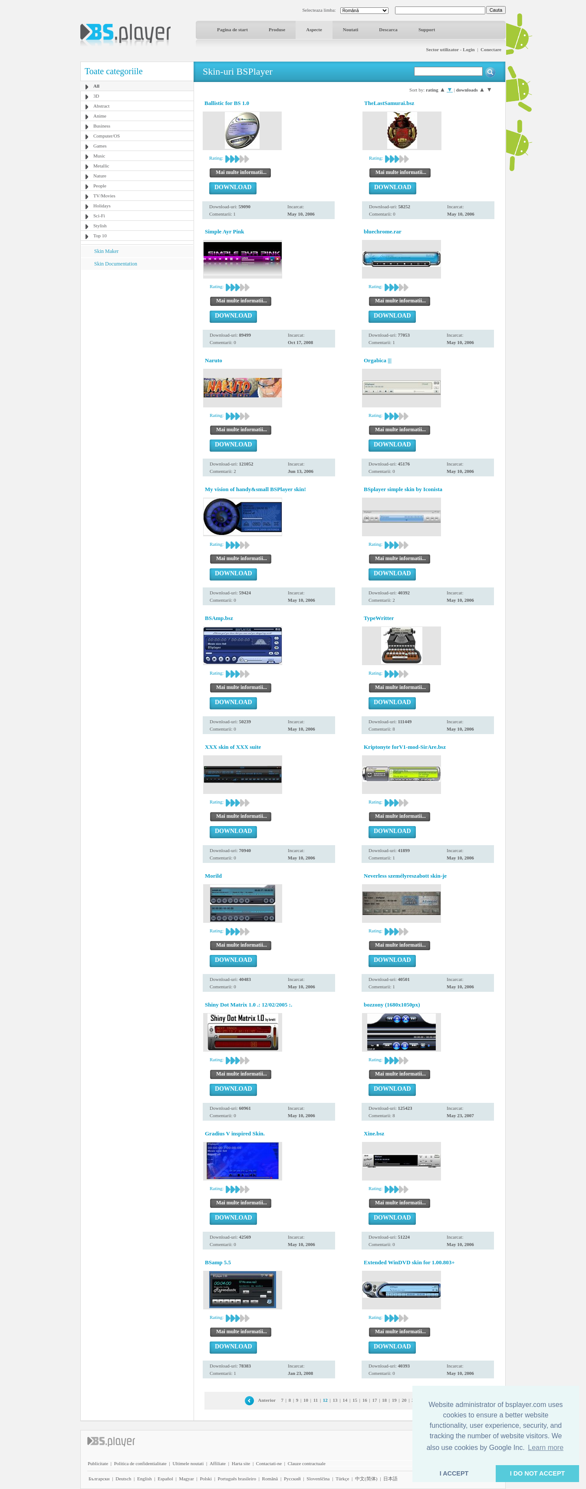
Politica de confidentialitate (140, 1463)
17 (374, 1400)
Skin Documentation (115, 264)
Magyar (186, 1478)
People (99, 185)
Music (99, 155)
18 (384, 1400)
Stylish (100, 225)
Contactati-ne (269, 1463)
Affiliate (218, 1463)
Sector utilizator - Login (450, 49)
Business (101, 125)
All (96, 86)
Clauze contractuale (307, 1463)
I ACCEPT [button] (454, 1473)
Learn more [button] (545, 1447)
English (144, 1478)
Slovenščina (317, 1478)
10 (305, 1400)
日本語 (390, 1478)
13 (335, 1400)
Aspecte (314, 29)
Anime (99, 115)
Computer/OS (106, 135)
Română (270, 1478)
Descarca (388, 29)
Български (99, 1478)
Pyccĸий (292, 1478)
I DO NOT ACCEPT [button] (537, 1473)
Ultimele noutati (188, 1463)
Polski (206, 1478)
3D (96, 95)
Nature (99, 175)
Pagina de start (232, 29)
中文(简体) (366, 1478)
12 (325, 1400)
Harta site (241, 1463)
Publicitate (98, 1463)
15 (354, 1400)
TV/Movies (104, 195)
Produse (277, 29)
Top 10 (100, 235)
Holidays (102, 205)
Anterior (267, 1400)
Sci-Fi (99, 215)
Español (165, 1478)
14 (344, 1400)
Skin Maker (106, 251)
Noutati (350, 29)
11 (315, 1400)
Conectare (491, 49)
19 (394, 1400)
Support (426, 29)
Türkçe (342, 1478)
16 (364, 1400)
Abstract (101, 105)
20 (404, 1400)
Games (100, 145)
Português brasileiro (237, 1478)
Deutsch (123, 1478)
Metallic (101, 165)
